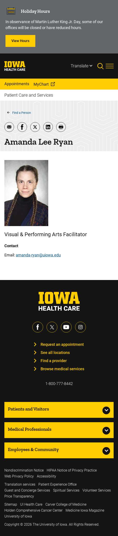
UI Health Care (31, 504)
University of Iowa (18, 516)
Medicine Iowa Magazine (85, 510)
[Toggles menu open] (110, 66)
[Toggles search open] (101, 66)
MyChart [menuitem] (41, 84)
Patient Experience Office (57, 484)
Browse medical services (62, 369)
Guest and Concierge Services (27, 490)
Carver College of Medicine (65, 504)
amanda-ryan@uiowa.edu (38, 255)
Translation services (19, 484)
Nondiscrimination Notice (24, 470)
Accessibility (46, 476)
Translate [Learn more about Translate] (79, 65)
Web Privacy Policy (19, 476)
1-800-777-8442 (59, 383)
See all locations (55, 352)
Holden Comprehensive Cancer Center (33, 510)
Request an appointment (62, 344)
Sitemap (10, 504)
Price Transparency (19, 496)
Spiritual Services (66, 490)
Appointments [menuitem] (16, 83)
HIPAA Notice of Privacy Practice (72, 470)
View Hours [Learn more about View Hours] (20, 41)
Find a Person (21, 112)
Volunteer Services (96, 490)
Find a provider (54, 360)
